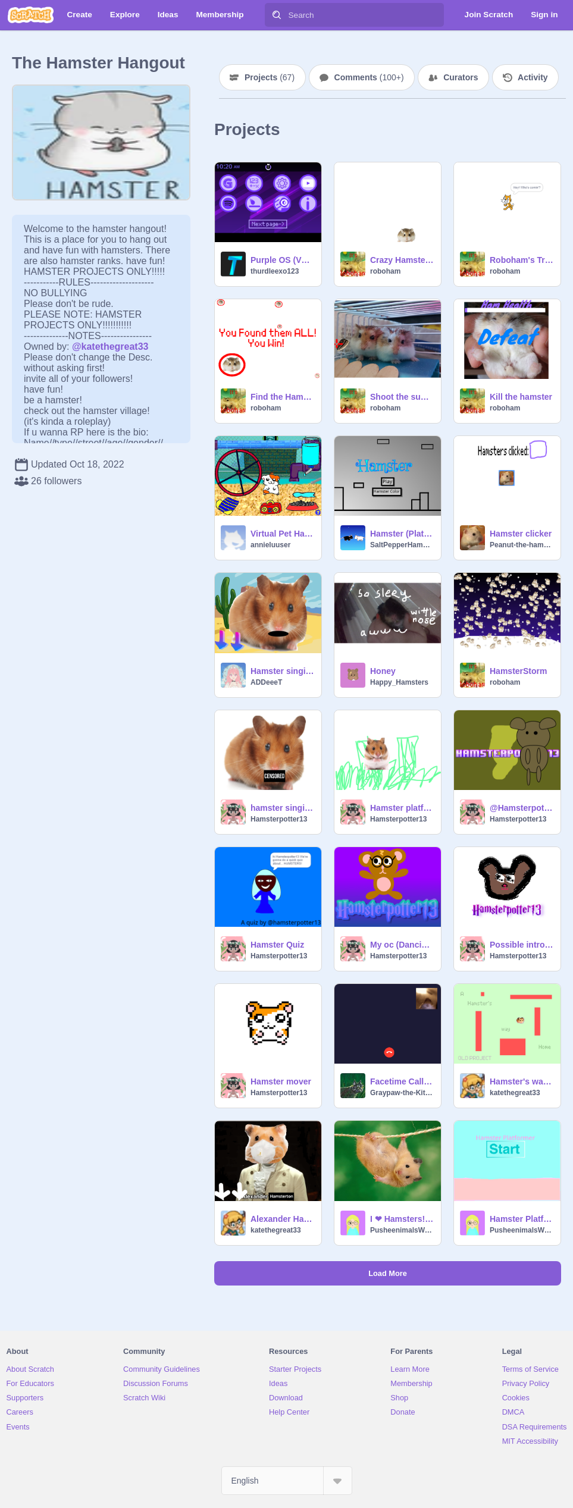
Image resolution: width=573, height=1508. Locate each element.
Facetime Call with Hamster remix (402, 1081)
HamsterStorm (518, 671)
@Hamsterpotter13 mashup (521, 808)
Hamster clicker (521, 533)
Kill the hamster (521, 397)
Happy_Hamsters (399, 682)
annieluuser (270, 545)
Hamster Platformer (521, 1219)
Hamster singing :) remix (282, 671)
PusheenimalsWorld (402, 1230)
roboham (385, 271)
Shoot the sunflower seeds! (402, 397)
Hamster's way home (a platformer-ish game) (521, 1081)
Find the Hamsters (282, 397)
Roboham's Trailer (521, 260)
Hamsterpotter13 (279, 819)
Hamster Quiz (277, 944)
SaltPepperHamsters (402, 545)
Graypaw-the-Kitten (402, 1093)
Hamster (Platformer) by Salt (402, 533)
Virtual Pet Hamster (282, 533)
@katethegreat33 (110, 346)
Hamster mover (281, 1081)
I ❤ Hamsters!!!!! (402, 1219)
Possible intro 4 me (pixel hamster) (521, 944)
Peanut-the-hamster (521, 545)
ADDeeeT (266, 682)
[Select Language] (286, 1480)
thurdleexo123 (275, 271)
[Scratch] (31, 15)
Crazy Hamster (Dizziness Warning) (402, 260)
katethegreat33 (515, 1093)
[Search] (277, 15)
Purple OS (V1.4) (282, 260)
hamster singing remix (282, 808)
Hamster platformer (402, 808)
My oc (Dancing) (402, 944)
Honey (383, 671)
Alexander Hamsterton (282, 1219)
